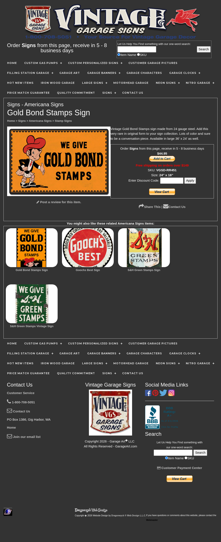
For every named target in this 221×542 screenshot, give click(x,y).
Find (141, 44)
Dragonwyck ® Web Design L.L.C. (128, 515)
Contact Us (174, 207)
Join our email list (24, 437)
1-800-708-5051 (21, 402)
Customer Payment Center (179, 468)
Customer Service (21, 393)
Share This (150, 207)
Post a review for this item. (58, 202)
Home (11, 427)
